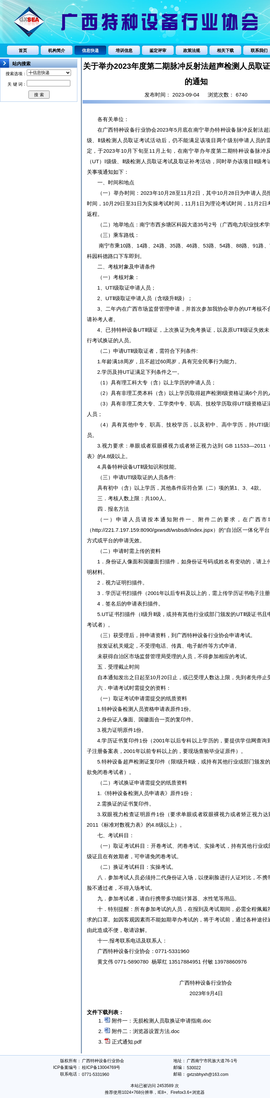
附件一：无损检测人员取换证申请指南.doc (161, 1021)
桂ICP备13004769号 (101, 1067)
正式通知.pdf (127, 1042)
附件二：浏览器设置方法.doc (146, 1031)
